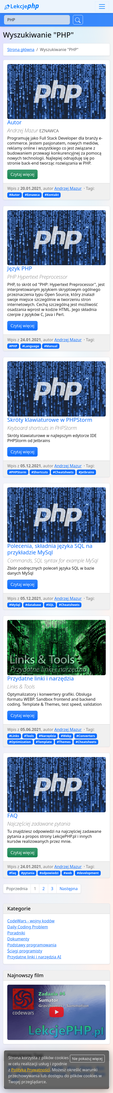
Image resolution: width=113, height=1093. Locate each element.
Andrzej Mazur (68, 188)
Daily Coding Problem (27, 927)
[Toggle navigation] (102, 7)
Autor (14, 122)
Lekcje (21, 5)
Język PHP (19, 268)
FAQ (12, 815)
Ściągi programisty (24, 951)
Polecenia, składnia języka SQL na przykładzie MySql (49, 549)
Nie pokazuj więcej (87, 1058)
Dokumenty (18, 939)
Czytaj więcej (22, 174)
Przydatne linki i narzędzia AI (34, 957)
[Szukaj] (37, 20)
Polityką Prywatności (30, 1069)
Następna (69, 888)
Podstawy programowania (31, 945)
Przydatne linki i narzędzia (40, 678)
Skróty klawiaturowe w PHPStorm (49, 419)
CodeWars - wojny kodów (31, 921)
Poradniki (16, 933)
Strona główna (20, 49)
